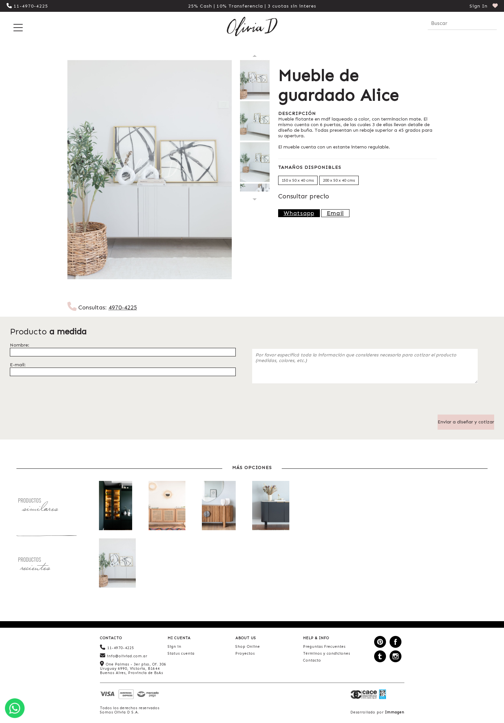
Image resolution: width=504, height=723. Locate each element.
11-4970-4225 (27, 6)
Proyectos (245, 653)
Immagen (394, 712)
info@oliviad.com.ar (123, 655)
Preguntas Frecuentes (324, 646)
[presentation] (302, 402)
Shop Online (247, 646)
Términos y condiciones (326, 653)
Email (335, 213)
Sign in (174, 646)
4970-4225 (122, 307)
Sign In (478, 6)
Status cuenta (181, 653)
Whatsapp (299, 213)
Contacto (312, 660)
